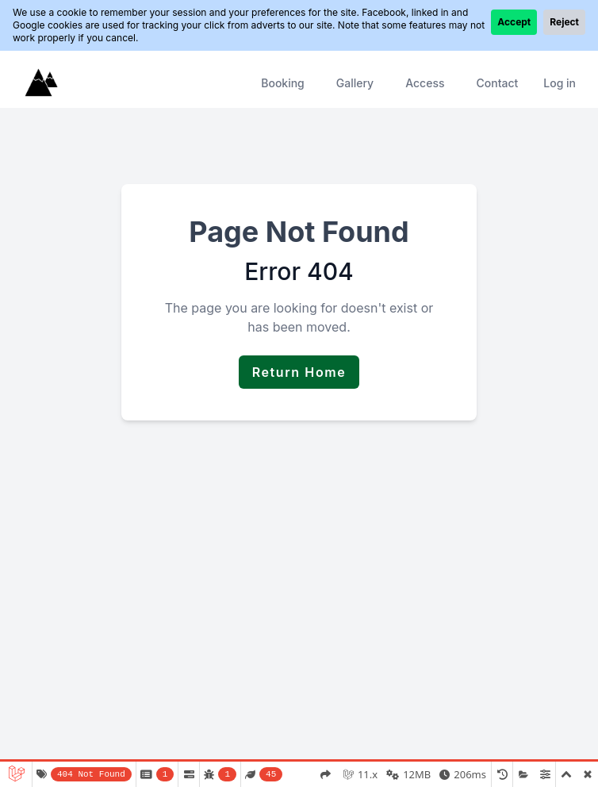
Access (424, 83)
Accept (514, 22)
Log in (559, 83)
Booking (283, 83)
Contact (497, 83)
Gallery (355, 83)
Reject (564, 22)
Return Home (299, 372)
